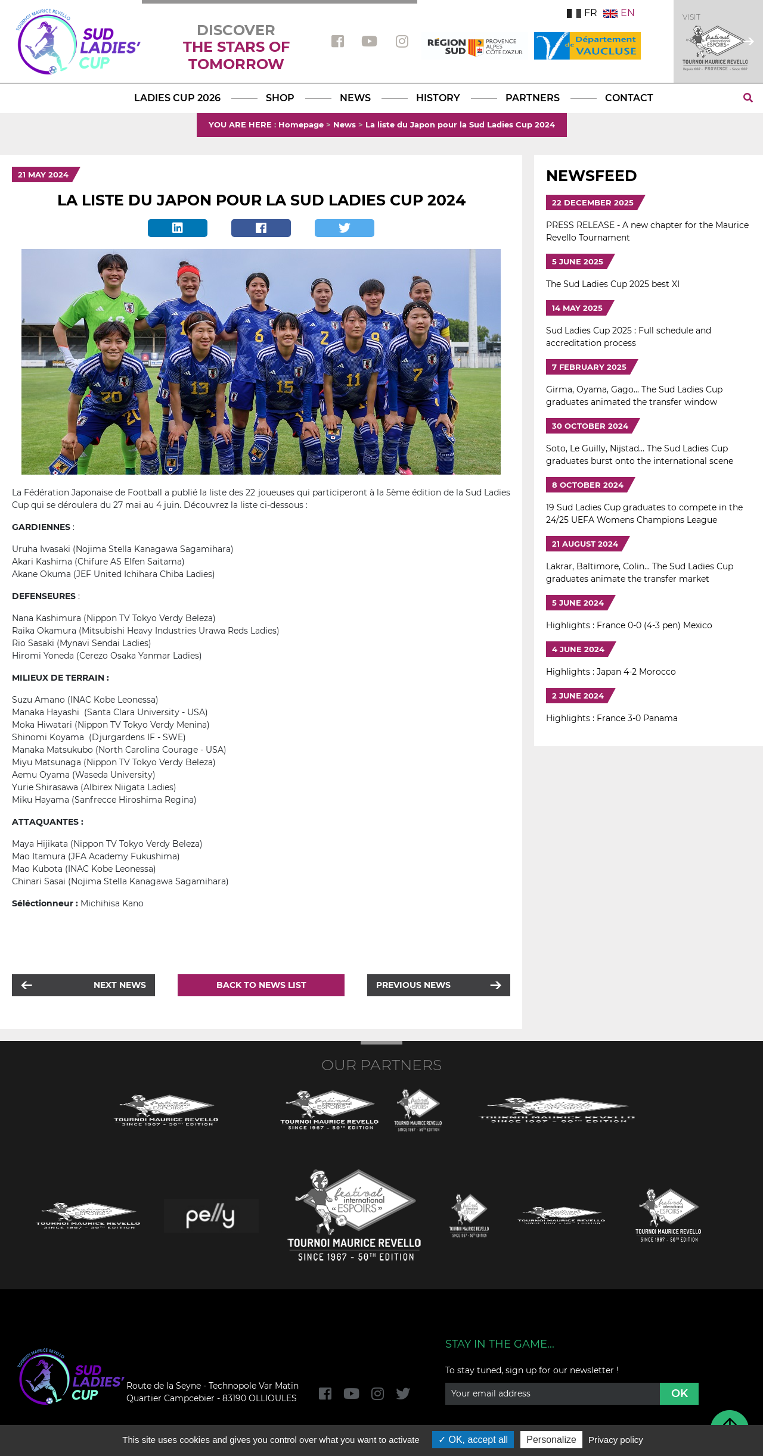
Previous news (413, 985)
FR (582, 12)
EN (619, 12)
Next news (120, 985)
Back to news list (261, 985)
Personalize (551, 1440)
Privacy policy (615, 1440)
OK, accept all (473, 1440)
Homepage (301, 124)
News (344, 124)
